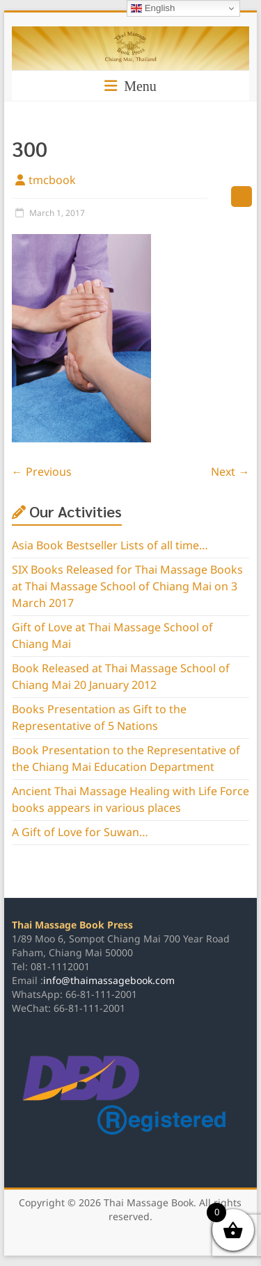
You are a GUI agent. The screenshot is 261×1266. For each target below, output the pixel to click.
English (153, 8)
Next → (230, 472)
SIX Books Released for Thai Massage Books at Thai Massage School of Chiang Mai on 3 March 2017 (127, 587)
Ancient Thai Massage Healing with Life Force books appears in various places (130, 800)
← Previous (42, 472)
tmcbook (52, 180)
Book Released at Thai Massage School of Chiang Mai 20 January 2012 (121, 677)
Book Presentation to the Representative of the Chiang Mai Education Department (126, 759)
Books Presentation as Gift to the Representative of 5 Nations (99, 718)
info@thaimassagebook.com (109, 981)
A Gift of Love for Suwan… (80, 832)
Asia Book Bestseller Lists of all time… (110, 546)
